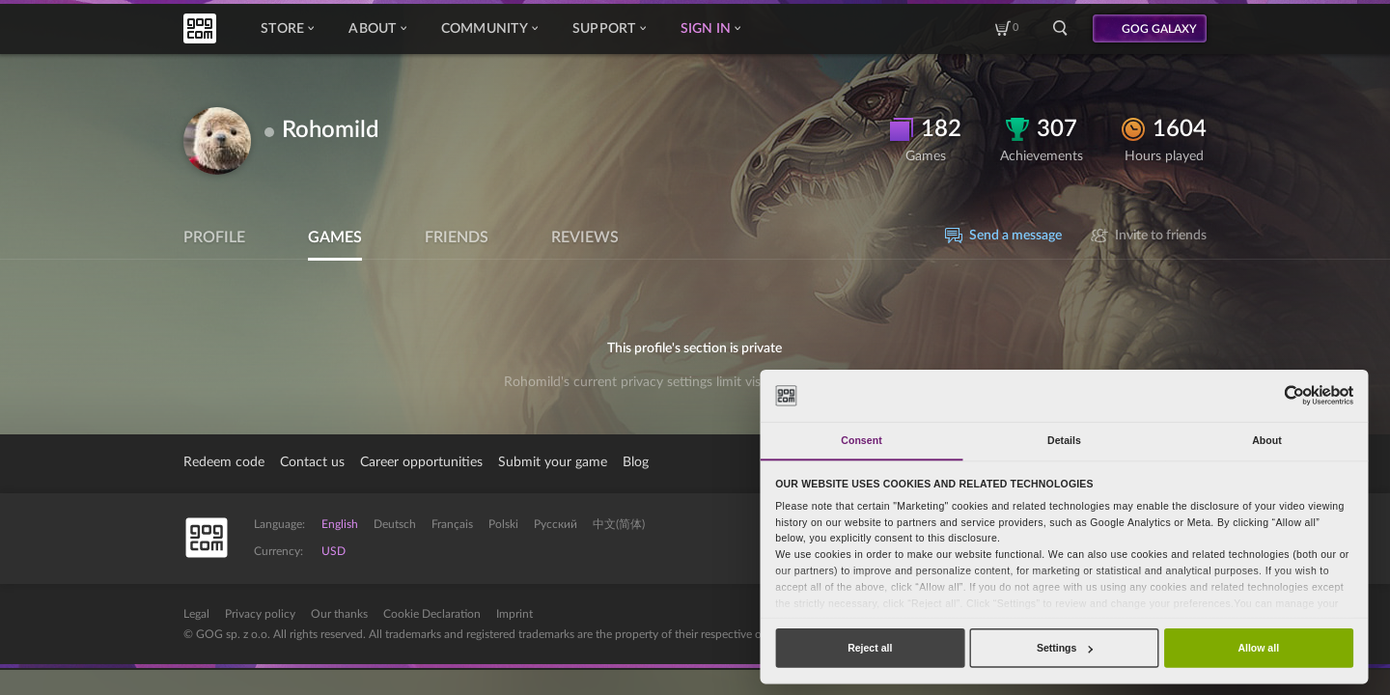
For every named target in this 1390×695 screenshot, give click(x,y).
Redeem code (223, 462)
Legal (196, 614)
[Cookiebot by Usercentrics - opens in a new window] (1294, 395)
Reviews (585, 237)
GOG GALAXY (1159, 29)
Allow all (1258, 647)
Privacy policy (260, 614)
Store (287, 29)
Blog (636, 462)
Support (609, 29)
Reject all (870, 647)
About (376, 29)
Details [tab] (1064, 440)
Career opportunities (421, 462)
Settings (1065, 647)
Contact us (312, 462)
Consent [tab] (861, 440)
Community (489, 29)
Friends (456, 237)
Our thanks (339, 614)
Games (335, 237)
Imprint (514, 614)
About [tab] (1267, 440)
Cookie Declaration (432, 614)
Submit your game (552, 462)
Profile (214, 237)
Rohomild (330, 130)
